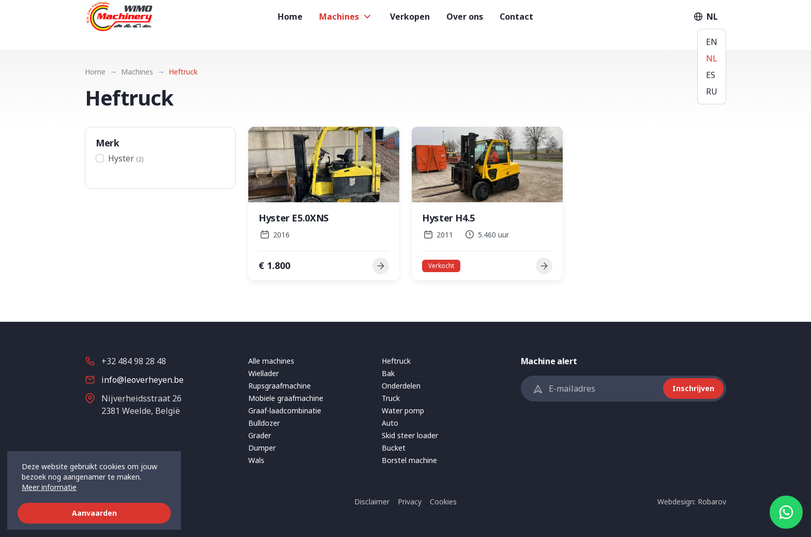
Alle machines (271, 361)
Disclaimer (371, 501)
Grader (259, 435)
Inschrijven (693, 388)
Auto (390, 423)
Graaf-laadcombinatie (284, 410)
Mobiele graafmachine (285, 398)
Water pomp (403, 410)
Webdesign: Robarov (691, 501)
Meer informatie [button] (49, 487)
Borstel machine (409, 460)
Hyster (125, 158)
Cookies (443, 501)
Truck (391, 398)
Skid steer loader (410, 435)
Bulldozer (264, 423)
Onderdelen (401, 386)
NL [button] (705, 25)
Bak (388, 373)
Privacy (410, 501)
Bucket (394, 448)
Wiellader (263, 373)
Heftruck (396, 361)
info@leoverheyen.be (142, 379)
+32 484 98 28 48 (133, 361)
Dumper (262, 448)
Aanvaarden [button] (94, 513)
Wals (256, 460)
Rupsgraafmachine (279, 386)
